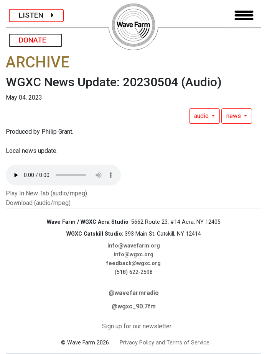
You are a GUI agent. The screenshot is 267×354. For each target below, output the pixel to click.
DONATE (35, 40)
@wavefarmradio (134, 293)
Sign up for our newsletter (136, 326)
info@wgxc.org (133, 254)
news (234, 116)
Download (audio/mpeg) (38, 202)
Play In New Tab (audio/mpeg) (46, 193)
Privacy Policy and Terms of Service (164, 342)
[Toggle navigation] (244, 15)
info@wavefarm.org (133, 246)
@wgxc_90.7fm (134, 306)
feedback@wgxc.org (133, 263)
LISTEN (36, 15)
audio (202, 116)
